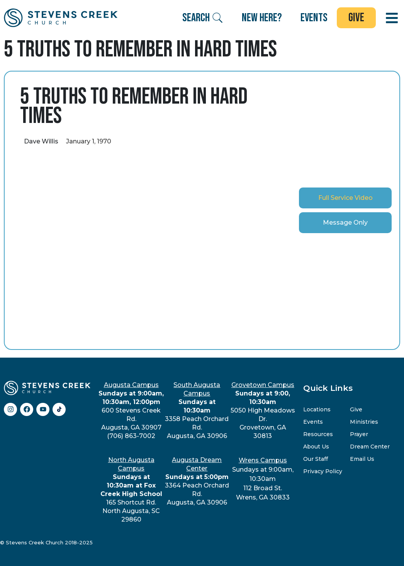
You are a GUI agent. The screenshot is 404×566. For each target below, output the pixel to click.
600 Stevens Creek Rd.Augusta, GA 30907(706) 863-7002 (131, 410)
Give (356, 409)
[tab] (345, 198)
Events (313, 421)
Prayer (359, 434)
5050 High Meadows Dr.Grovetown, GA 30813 (263, 410)
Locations (317, 409)
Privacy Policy (322, 471)
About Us (316, 446)
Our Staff (315, 458)
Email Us (362, 458)
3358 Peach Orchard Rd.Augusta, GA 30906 (197, 410)
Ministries (364, 421)
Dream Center (370, 446)
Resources (318, 434)
